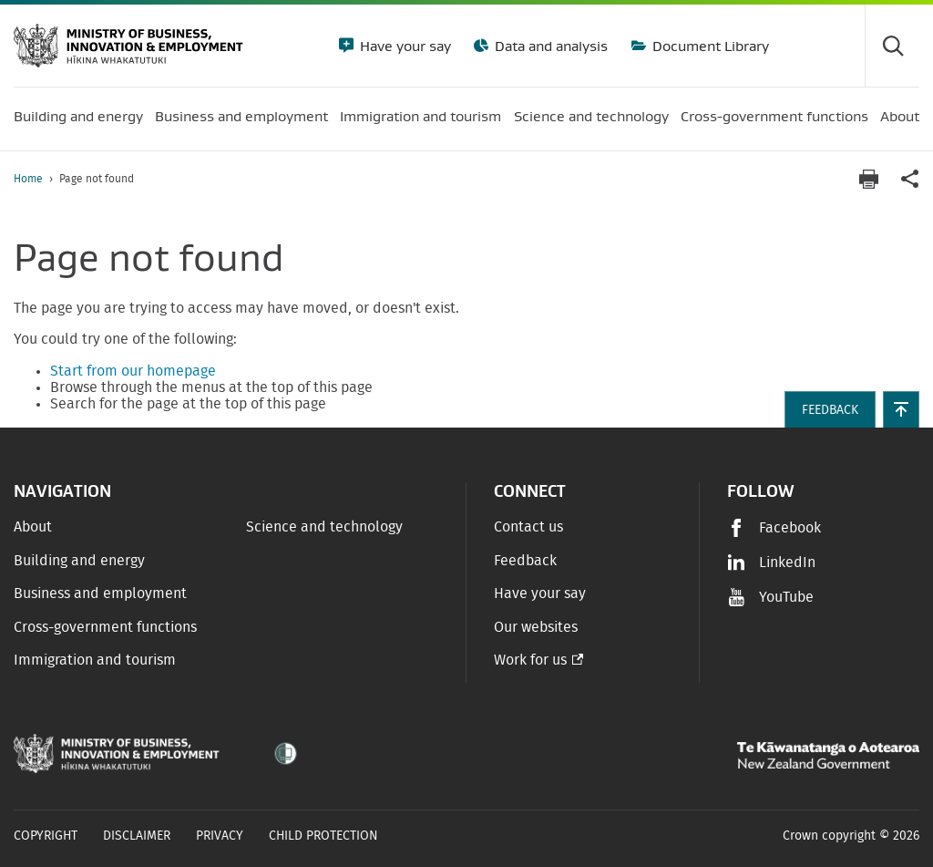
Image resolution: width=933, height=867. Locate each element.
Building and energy (79, 560)
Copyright (45, 836)
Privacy (219, 836)
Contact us (528, 527)
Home (28, 178)
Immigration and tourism (95, 660)
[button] (901, 409)
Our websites (536, 627)
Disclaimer (136, 836)
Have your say (403, 45)
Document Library (709, 45)
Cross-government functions (105, 627)
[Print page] (868, 179)
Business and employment (100, 593)
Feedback (525, 560)
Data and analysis (549, 45)
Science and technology (324, 527)
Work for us (530, 660)
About (33, 527)
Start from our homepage (133, 371)
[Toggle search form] (892, 46)
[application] (910, 179)
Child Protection (323, 836)
